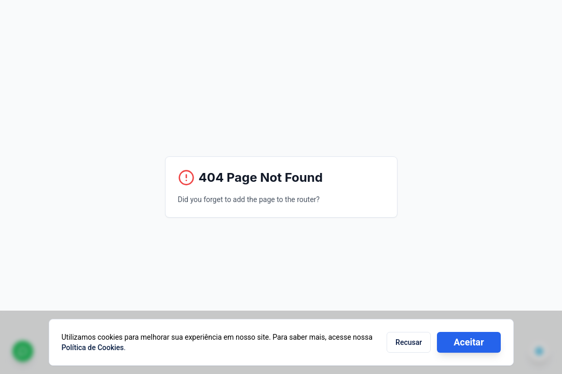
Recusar (408, 342)
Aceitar (469, 342)
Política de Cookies (93, 347)
